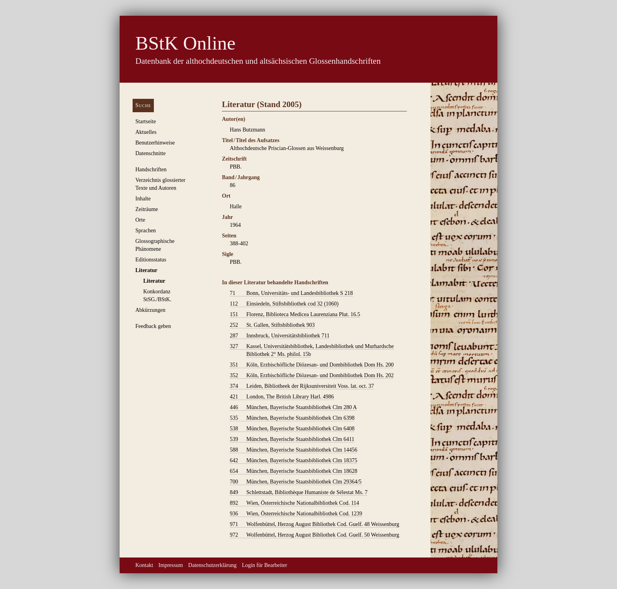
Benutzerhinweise (155, 143)
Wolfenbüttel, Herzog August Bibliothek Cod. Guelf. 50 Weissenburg (314, 535)
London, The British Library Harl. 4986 (282, 397)
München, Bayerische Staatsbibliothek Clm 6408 (292, 429)
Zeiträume (146, 209)
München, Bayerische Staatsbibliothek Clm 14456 (293, 450)
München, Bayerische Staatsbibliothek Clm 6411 (292, 439)
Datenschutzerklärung (212, 565)
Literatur (146, 270)
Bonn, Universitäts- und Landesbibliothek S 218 (291, 293)
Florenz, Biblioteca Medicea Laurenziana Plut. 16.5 (295, 314)
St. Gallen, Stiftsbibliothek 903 (272, 325)
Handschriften (150, 169)
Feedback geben (153, 326)
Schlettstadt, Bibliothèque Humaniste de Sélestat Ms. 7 (299, 492)
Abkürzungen (150, 310)
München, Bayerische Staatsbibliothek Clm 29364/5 (296, 482)
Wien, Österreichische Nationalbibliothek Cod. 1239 (296, 514)
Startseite (145, 121)
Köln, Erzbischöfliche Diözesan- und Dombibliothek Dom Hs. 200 (311, 365)
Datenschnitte (150, 153)
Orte (140, 220)
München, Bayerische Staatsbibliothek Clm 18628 (293, 471)
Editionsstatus (150, 260)
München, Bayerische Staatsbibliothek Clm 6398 (292, 418)
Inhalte (143, 199)
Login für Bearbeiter (264, 565)
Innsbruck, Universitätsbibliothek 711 (279, 336)
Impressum (171, 565)
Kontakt (144, 565)
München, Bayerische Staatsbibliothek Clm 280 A (293, 407)
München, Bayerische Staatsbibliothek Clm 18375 (293, 460)
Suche (143, 105)
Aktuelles (146, 132)
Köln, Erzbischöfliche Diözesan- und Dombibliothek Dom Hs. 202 (311, 375)
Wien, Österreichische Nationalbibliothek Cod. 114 (294, 503)
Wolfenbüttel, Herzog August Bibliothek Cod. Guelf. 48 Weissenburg (314, 524)
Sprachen (145, 230)
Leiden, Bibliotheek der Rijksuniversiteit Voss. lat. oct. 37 (302, 386)
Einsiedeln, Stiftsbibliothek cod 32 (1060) (284, 304)
